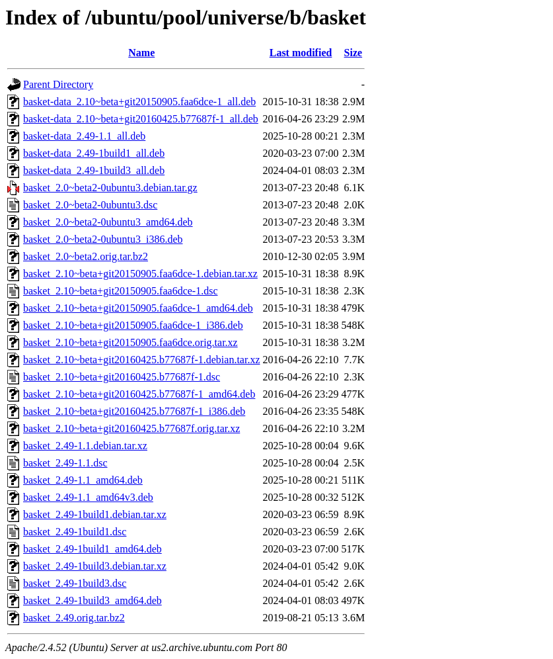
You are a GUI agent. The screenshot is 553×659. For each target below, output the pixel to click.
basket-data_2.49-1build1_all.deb (94, 153)
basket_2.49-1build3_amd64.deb (92, 600)
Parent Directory (58, 84)
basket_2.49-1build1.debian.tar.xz (94, 514)
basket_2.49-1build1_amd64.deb (92, 548)
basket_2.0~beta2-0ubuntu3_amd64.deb (108, 222)
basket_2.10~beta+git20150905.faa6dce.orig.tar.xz (130, 342)
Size (353, 52)
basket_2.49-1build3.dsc (74, 583)
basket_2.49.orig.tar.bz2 (74, 617)
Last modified (301, 52)
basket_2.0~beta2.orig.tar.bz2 (85, 256)
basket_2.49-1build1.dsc (74, 531)
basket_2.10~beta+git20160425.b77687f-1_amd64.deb (139, 394)
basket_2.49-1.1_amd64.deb (83, 480)
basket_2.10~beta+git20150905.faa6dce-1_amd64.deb (138, 308)
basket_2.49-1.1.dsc (65, 462)
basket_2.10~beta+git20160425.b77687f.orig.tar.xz (131, 428)
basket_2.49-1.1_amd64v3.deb (88, 497)
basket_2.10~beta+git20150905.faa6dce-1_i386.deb (133, 325)
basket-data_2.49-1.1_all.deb (84, 136)
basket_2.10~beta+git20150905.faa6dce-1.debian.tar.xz (140, 273)
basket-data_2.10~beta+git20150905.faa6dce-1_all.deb (139, 101)
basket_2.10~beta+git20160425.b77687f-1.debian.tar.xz (141, 359)
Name (141, 52)
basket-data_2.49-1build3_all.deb (94, 170)
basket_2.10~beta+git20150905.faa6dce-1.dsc (120, 290)
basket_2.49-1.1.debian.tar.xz (85, 445)
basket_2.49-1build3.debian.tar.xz (94, 566)
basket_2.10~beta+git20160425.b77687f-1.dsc (121, 376)
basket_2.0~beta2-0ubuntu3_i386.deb (103, 239)
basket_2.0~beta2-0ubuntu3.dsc (90, 204)
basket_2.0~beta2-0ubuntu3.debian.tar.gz (110, 187)
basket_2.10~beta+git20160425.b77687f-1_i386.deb (134, 411)
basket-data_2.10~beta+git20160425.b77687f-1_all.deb (140, 118)
